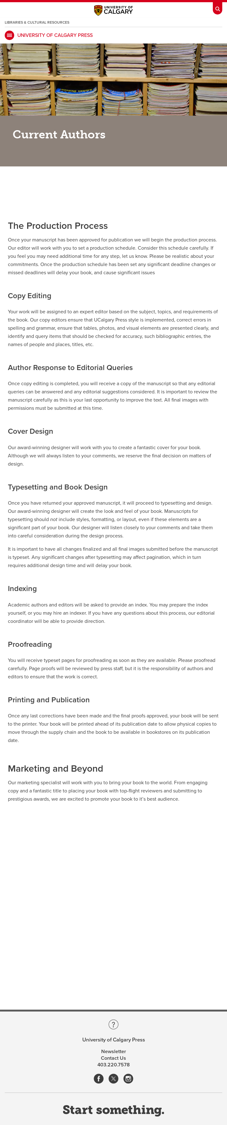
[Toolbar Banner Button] (217, 7)
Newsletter (113, 1051)
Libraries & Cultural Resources (37, 22)
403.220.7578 (113, 1064)
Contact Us (113, 1058)
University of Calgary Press (55, 35)
